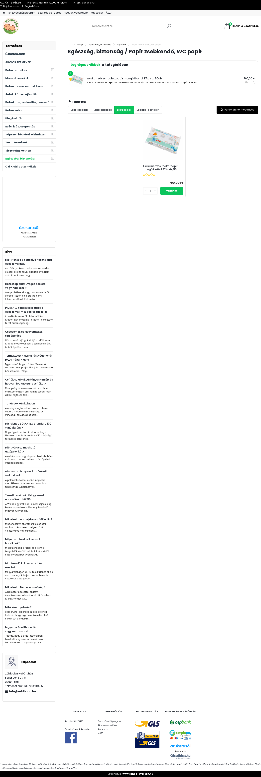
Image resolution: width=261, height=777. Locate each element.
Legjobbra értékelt (148, 109)
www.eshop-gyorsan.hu (138, 774)
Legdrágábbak (103, 109)
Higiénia (121, 44)
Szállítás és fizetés (49, 12)
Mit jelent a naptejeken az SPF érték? (28, 519)
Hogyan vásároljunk (76, 12)
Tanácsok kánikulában (20, 403)
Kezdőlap (78, 44)
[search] (169, 27)
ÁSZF (109, 12)
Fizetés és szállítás (107, 725)
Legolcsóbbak (79, 109)
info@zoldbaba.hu (22, 691)
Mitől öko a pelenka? (18, 607)
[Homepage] (3, 13)
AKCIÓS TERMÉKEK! (10, 2)
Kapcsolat (97, 12)
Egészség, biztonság (100, 44)
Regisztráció (32, 6)
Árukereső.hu (180, 751)
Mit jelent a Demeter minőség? (25, 587)
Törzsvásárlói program (21, 12)
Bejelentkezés (11, 6)
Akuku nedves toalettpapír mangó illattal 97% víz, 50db (161, 168)
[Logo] (25, 26)
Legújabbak (124, 109)
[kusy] (150, 191)
